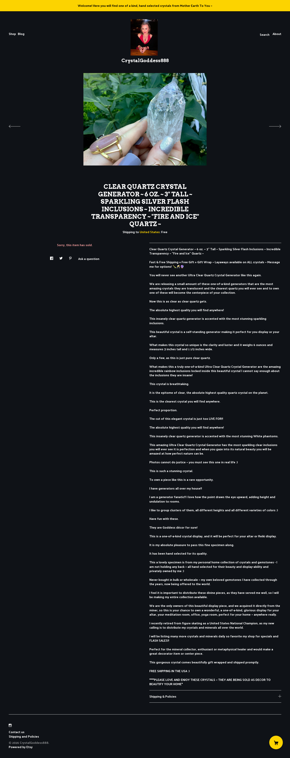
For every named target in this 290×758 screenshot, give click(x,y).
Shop (12, 34)
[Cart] (276, 742)
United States (150, 232)
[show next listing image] (271, 125)
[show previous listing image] (18, 125)
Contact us (16, 732)
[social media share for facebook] (51, 257)
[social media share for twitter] (61, 257)
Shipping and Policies (24, 736)
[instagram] (10, 725)
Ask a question (88, 258)
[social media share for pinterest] (70, 257)
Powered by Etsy (21, 747)
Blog (21, 34)
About (277, 34)
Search (264, 34)
